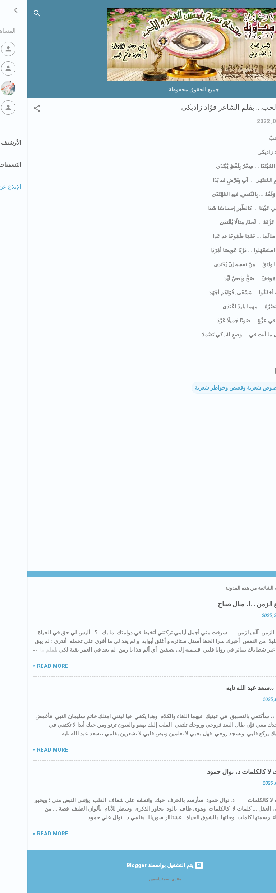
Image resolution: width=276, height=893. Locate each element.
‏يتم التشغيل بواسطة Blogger (138, 865)
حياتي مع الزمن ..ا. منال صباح (230, 604)
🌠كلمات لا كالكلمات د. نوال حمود (225, 771)
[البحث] (10, 15)
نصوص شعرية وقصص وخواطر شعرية (209, 388)
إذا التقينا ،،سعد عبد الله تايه (234, 688)
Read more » (23, 666)
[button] (10, 109)
